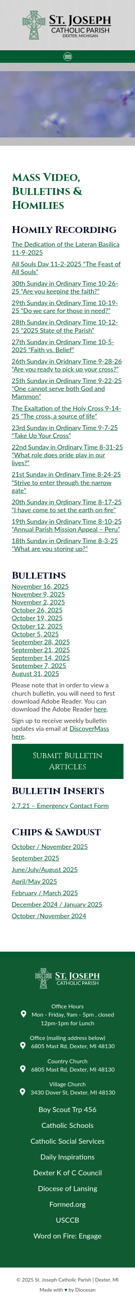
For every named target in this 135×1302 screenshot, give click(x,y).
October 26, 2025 (37, 610)
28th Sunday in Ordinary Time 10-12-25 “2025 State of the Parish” (65, 326)
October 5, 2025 (35, 634)
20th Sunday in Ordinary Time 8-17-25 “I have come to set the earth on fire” (67, 506)
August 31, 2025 (35, 673)
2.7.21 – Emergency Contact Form (60, 805)
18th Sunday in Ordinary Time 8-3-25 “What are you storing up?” (65, 544)
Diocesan (85, 1290)
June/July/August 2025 (45, 869)
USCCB (67, 1219)
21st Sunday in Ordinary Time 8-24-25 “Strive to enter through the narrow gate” (66, 482)
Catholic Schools (67, 1125)
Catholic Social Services (68, 1141)
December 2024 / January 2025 (57, 904)
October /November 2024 (49, 916)
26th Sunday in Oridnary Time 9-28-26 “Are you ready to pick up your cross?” (67, 365)
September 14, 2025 (41, 658)
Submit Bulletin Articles (67, 761)
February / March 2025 (45, 893)
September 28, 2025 (41, 642)
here (100, 709)
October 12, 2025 (37, 626)
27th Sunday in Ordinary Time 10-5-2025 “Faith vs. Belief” (63, 346)
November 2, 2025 (38, 602)
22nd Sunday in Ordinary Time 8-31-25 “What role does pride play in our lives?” (67, 455)
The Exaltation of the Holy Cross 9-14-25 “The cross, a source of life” (66, 412)
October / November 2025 (50, 846)
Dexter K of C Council (67, 1172)
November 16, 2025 (40, 586)
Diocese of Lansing (67, 1188)
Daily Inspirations (67, 1156)
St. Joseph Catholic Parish (63, 1280)
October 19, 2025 (37, 618)
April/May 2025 (34, 881)
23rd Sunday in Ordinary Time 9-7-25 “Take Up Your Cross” (65, 431)
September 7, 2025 (39, 665)
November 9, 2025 (38, 594)
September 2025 (35, 858)
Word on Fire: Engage (67, 1235)
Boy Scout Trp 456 (67, 1109)
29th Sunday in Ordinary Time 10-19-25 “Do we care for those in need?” (65, 306)
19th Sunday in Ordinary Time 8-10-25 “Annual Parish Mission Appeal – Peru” (67, 525)
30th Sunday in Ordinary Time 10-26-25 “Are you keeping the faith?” (65, 287)
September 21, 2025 (41, 650)
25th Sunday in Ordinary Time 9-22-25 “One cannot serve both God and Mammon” (67, 388)
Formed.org (67, 1204)
